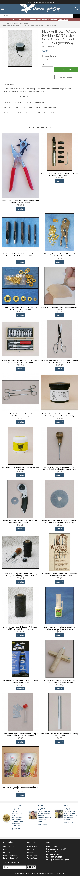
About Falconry (8, 846)
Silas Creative (60, 873)
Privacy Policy (32, 855)
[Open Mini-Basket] (77, 8)
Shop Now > (63, 20)
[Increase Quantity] (51, 69)
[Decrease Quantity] (43, 69)
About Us (30, 849)
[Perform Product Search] (76, 16)
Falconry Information (10, 855)
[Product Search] (36, 16)
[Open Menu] (2, 8)
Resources (7, 852)
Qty (43, 64)
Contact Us (31, 852)
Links (5, 849)
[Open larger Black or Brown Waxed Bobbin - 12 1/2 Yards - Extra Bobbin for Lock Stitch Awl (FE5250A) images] (20, 49)
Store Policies (32, 846)
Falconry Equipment (10, 858)
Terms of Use (32, 858)
